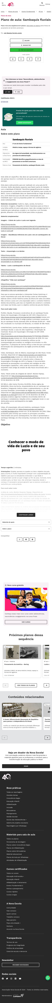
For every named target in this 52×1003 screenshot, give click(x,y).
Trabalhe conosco (13, 917)
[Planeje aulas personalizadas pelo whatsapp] (47, 977)
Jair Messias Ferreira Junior (13, 33)
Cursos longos (12, 895)
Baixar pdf (26, 45)
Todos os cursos (12, 873)
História (49, 11)
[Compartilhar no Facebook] (29, 59)
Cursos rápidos (12, 892)
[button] (46, 685)
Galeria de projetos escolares (17, 823)
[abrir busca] (42, 4)
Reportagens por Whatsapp (17, 826)
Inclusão (10, 807)
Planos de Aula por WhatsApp (18, 857)
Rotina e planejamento (15, 888)
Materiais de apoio (8, 522)
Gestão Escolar (12, 817)
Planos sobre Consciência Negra (18, 845)
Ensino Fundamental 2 (15, 885)
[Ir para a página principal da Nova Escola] (11, 6)
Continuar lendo (26, 515)
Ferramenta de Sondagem (16, 842)
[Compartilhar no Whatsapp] (21, 59)
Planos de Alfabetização (15, 848)
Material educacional (14, 854)
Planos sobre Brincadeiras (16, 851)
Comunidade (11, 908)
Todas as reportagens (14, 792)
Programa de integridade (16, 945)
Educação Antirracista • (15, 876)
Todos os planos (12, 839)
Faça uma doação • (14, 923)
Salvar (26, 40)
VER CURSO (26, 622)
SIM (7, 92)
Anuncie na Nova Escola (15, 929)
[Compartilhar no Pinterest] (38, 59)
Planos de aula (13, 11)
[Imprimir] (12, 59)
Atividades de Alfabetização (17, 860)
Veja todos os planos (33, 25)
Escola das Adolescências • (17, 820)
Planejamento (12, 813)
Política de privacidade (15, 948)
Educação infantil (13, 801)
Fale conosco (11, 911)
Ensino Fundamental (28, 11)
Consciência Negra (13, 798)
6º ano (41, 11)
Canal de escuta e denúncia (17, 951)
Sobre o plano (6, 529)
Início (2, 11)
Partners (10, 926)
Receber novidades (21, 965)
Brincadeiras (11, 810)
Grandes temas (12, 795)
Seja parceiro (11, 920)
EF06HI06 (4, 102)
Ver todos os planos (26, 685)
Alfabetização (12, 804)
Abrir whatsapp (24, 122)
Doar (26, 766)
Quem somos (11, 914)
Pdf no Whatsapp (26, 50)
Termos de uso (12, 942)
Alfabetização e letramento (17, 882)
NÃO (17, 92)
